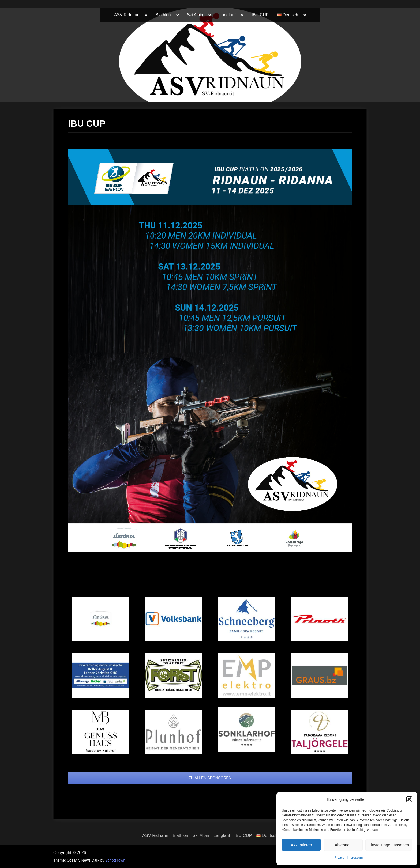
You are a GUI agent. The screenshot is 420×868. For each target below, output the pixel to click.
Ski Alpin (195, 15)
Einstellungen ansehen (388, 845)
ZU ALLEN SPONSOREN (210, 778)
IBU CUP (260, 15)
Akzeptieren (301, 845)
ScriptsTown (115, 860)
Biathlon (163, 15)
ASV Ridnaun (126, 15)
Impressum (355, 857)
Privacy (339, 857)
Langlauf (227, 15)
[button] (409, 799)
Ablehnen (343, 845)
